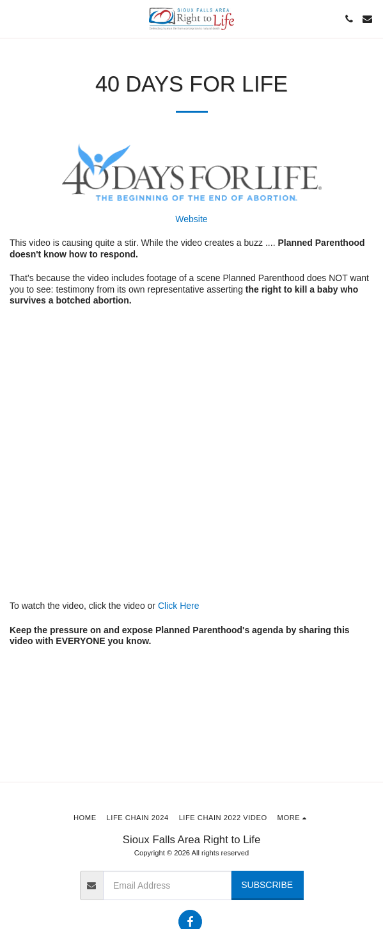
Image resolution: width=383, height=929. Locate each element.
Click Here (178, 606)
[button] (14, 18)
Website (191, 219)
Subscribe (267, 885)
